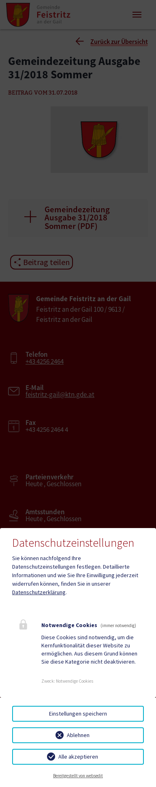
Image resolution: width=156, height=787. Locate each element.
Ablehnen (78, 735)
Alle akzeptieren (78, 756)
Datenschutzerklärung (39, 592)
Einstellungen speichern (78, 713)
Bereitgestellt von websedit (78, 775)
